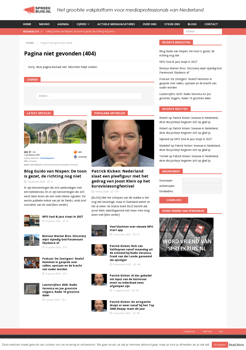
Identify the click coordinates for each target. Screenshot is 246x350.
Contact (211, 24)
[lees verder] (60, 204)
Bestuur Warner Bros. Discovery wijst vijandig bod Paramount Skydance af (64, 239)
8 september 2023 (122, 264)
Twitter (207, 331)
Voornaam (165, 180)
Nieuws (44, 24)
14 (67, 221)
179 (116, 191)
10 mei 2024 (101, 191)
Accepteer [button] (220, 344)
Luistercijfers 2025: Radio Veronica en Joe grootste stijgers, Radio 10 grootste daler (60, 290)
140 (138, 313)
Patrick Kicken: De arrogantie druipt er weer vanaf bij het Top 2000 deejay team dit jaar (132, 305)
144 (138, 264)
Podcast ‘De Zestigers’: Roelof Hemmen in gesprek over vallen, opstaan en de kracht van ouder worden (63, 264)
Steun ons (172, 24)
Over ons (149, 24)
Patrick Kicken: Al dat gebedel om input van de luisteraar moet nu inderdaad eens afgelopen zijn (131, 281)
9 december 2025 (122, 313)
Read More (236, 344)
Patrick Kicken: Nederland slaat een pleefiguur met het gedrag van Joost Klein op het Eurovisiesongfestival (120, 178)
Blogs (192, 24)
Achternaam (167, 186)
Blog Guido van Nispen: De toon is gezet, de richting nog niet (55, 173)
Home (27, 24)
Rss (221, 331)
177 (138, 234)
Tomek (163, 156)
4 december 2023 (122, 234)
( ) (80, 31)
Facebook (189, 331)
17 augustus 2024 (121, 290)
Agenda (63, 24)
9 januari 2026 (52, 299)
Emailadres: (166, 191)
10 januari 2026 (36, 181)
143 (137, 290)
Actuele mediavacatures (116, 24)
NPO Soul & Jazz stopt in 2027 (62, 216)
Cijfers (81, 24)
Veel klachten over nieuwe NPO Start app (131, 228)
